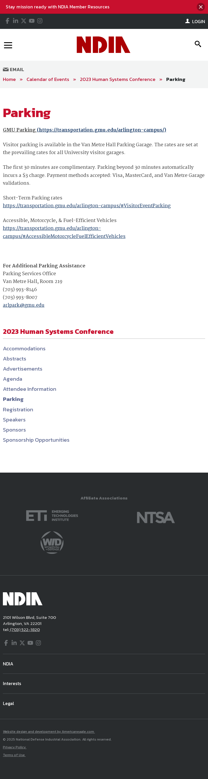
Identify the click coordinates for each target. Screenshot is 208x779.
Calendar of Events (48, 79)
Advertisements (22, 368)
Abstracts (14, 358)
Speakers (14, 419)
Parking (175, 79)
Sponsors (14, 429)
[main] (104, 280)
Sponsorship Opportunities (36, 440)
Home (9, 79)
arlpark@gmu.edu (23, 305)
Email (13, 69)
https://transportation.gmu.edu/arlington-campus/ (101, 130)
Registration (18, 409)
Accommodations (24, 348)
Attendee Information (29, 389)
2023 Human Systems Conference (117, 79)
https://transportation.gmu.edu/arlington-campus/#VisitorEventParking (86, 206)
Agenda (12, 379)
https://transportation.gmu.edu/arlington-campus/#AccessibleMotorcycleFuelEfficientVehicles (64, 232)
